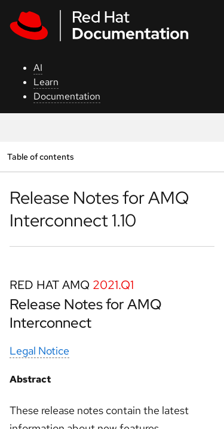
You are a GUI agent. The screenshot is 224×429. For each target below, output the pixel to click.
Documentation (66, 96)
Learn (46, 82)
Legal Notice (39, 351)
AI (37, 67)
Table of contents (40, 156)
